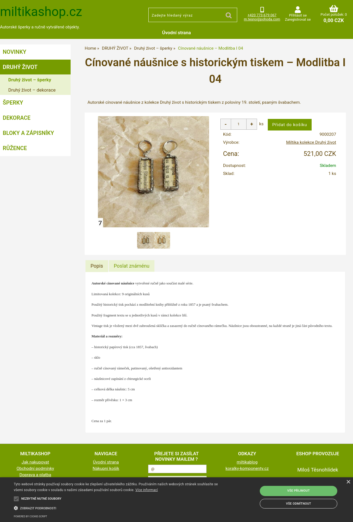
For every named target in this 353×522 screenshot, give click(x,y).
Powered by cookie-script (30, 516)
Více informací (146, 490)
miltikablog (247, 462)
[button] (119, 507)
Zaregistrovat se (298, 19)
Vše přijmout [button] (298, 490)
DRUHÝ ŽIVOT (20, 67)
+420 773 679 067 (262, 15)
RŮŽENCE (15, 148)
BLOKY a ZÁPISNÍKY (28, 133)
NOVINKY (14, 52)
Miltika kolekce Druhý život (311, 142)
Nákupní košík (106, 468)
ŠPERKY (13, 102)
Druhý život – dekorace (32, 90)
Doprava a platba (35, 474)
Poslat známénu (131, 266)
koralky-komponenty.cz (247, 468)
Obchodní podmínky (35, 468)
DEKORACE (16, 117)
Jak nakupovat (35, 462)
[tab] (96, 266)
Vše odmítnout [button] (298, 503)
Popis (96, 266)
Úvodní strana (176, 32)
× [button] (348, 482)
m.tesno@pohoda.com (262, 19)
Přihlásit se (298, 15)
